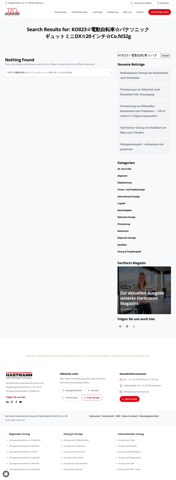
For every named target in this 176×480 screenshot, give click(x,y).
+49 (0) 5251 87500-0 (141, 3)
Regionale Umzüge (127, 238)
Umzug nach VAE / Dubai (129, 469)
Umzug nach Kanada (127, 446)
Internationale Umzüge (129, 196)
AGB (118, 416)
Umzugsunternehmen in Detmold (24, 463)
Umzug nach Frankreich (74, 446)
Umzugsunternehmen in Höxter (23, 452)
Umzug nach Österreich (74, 452)
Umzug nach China (126, 440)
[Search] (56, 73)
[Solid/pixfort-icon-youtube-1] (20, 402)
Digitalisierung (125, 182)
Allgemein (122, 176)
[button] (6, 474)
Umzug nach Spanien (73, 469)
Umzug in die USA (126, 463)
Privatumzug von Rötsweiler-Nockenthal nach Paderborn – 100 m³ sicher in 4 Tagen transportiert (143, 111)
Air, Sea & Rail (124, 169)
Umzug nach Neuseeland (129, 452)
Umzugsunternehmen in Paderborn (25, 440)
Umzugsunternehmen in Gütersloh (24, 469)
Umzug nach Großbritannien (76, 440)
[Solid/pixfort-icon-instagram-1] (12, 402)
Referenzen (123, 231)
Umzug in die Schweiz (73, 457)
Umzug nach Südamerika (129, 457)
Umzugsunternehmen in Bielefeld (24, 446)
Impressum (94, 416)
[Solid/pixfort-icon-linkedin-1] (7, 402)
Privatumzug (124, 224)
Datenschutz (108, 416)
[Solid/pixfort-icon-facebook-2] (16, 402)
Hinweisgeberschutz (149, 416)
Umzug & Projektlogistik (129, 251)
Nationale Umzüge (126, 217)
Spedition (122, 245)
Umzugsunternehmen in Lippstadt (24, 457)
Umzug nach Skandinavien (75, 463)
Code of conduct (129, 416)
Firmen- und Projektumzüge (131, 189)
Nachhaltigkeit (125, 210)
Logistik (121, 203)
